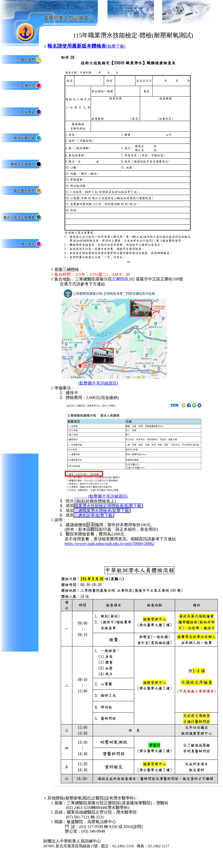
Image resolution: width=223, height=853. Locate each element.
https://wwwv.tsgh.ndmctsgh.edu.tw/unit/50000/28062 (109, 543)
